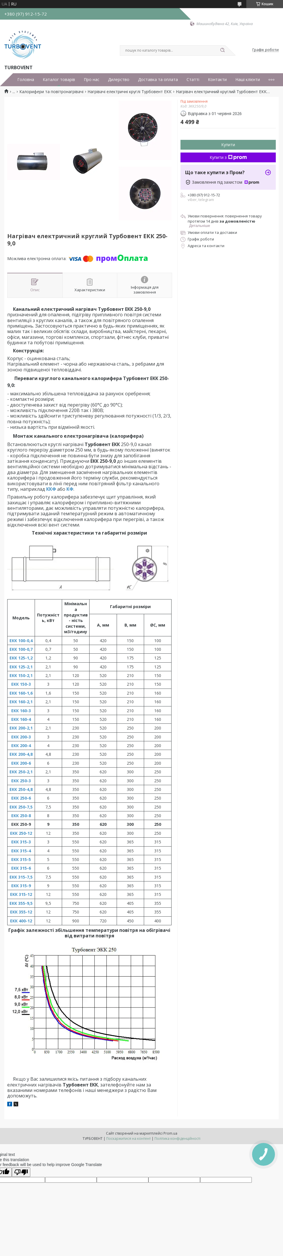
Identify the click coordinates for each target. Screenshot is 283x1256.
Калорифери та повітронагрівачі (51, 91)
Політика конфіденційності (177, 1138)
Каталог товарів (59, 80)
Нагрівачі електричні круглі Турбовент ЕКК (129, 91)
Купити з (228, 157)
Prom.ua (170, 1133)
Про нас (91, 80)
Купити (228, 144)
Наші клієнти (247, 80)
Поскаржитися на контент (128, 1138)
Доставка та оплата (158, 80)
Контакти (217, 80)
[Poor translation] (21, 1172)
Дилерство (118, 80)
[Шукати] (222, 50)
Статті (193, 80)
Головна (25, 80)
